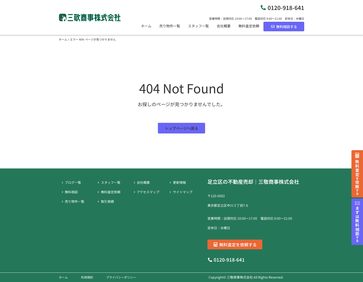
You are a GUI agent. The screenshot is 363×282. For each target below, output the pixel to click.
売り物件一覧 (169, 25)
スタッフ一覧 (198, 25)
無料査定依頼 (248, 25)
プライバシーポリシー (121, 277)
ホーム (146, 25)
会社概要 (224, 25)
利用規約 (87, 277)
